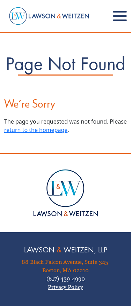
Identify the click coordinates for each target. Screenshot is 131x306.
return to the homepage (35, 130)
